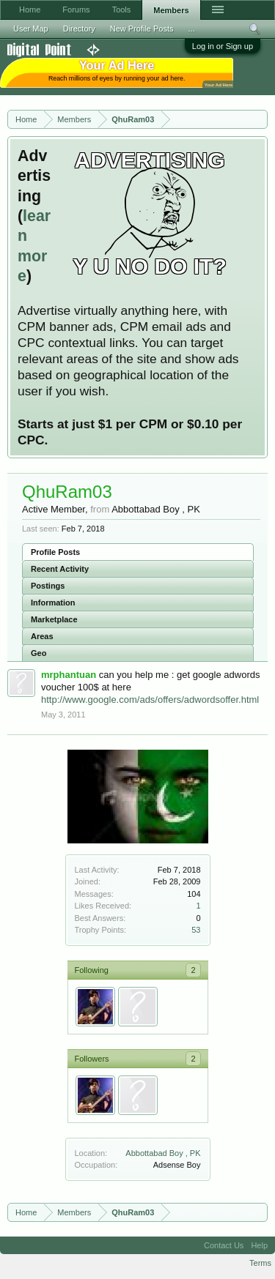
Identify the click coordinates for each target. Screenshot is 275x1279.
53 (195, 929)
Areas (42, 636)
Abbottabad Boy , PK (162, 1153)
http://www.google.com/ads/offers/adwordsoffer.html (150, 699)
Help (259, 1245)
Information (53, 602)
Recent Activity (60, 568)
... (191, 28)
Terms (260, 1263)
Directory (79, 28)
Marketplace (54, 619)
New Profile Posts (142, 28)
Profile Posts (55, 552)
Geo (38, 653)
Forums (75, 9)
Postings (48, 585)
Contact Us (223, 1245)
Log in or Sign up (222, 46)
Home (29, 9)
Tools (121, 9)
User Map (30, 28)
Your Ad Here (218, 84)
